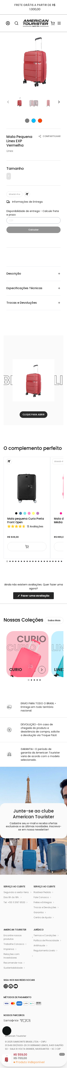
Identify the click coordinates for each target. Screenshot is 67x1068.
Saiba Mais (54, 620)
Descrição (33, 273)
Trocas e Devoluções (33, 303)
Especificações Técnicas (33, 288)
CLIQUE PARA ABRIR (33, 414)
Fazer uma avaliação (37, 596)
